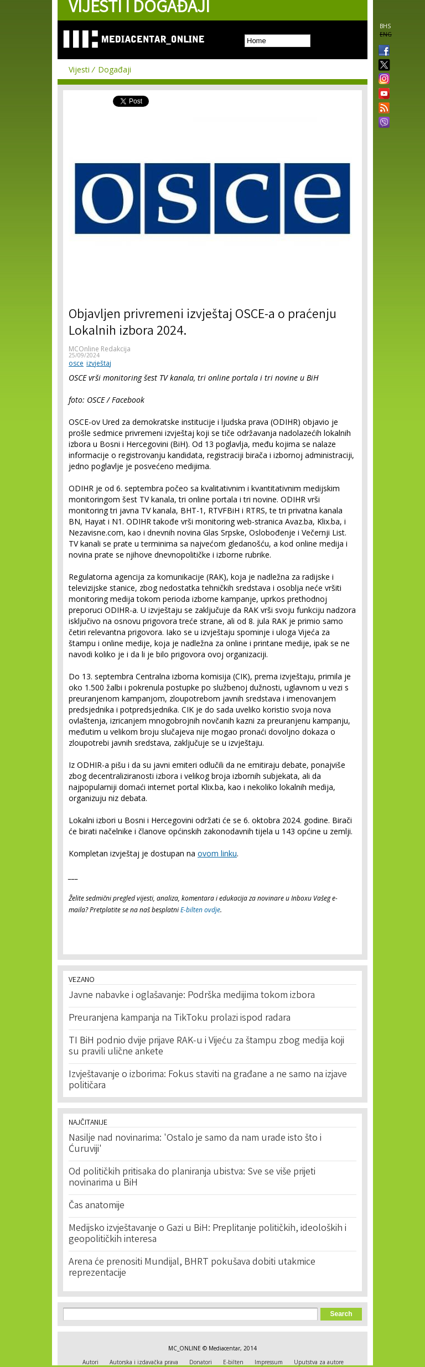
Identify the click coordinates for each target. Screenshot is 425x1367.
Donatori (200, 1362)
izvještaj (98, 363)
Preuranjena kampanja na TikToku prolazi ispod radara (180, 1018)
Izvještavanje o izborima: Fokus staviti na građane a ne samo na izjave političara (208, 1080)
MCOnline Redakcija (100, 349)
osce (76, 363)
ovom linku (217, 853)
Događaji (114, 69)
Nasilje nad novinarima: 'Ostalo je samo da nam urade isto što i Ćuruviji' (195, 1144)
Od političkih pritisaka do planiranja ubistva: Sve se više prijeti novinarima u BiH (192, 1178)
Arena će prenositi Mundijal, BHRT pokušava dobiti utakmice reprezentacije (192, 1268)
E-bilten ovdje (200, 909)
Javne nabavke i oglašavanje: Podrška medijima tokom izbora (192, 996)
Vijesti (79, 69)
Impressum (269, 1362)
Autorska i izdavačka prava (144, 1362)
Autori (90, 1362)
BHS (385, 26)
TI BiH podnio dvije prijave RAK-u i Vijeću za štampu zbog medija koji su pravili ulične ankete (206, 1046)
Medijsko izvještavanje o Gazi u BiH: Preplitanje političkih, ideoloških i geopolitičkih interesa (207, 1234)
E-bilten (233, 1362)
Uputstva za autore (319, 1362)
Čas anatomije (97, 1206)
